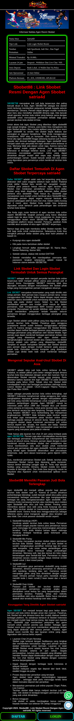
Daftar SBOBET (14, 179)
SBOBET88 (12, 103)
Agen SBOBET (14, 610)
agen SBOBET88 (15, 436)
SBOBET (11, 278)
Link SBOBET (13, 292)
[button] (68, 705)
